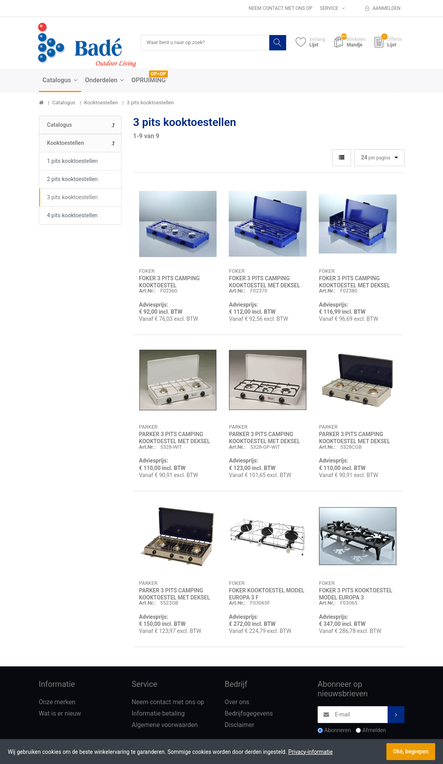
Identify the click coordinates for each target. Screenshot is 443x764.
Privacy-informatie (310, 752)
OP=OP (158, 74)
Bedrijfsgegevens (249, 714)
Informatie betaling (158, 714)
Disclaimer (239, 725)
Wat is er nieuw (60, 714)
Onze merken (57, 703)
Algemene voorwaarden (165, 725)
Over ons (237, 703)
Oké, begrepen (410, 751)
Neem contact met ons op (280, 8)
